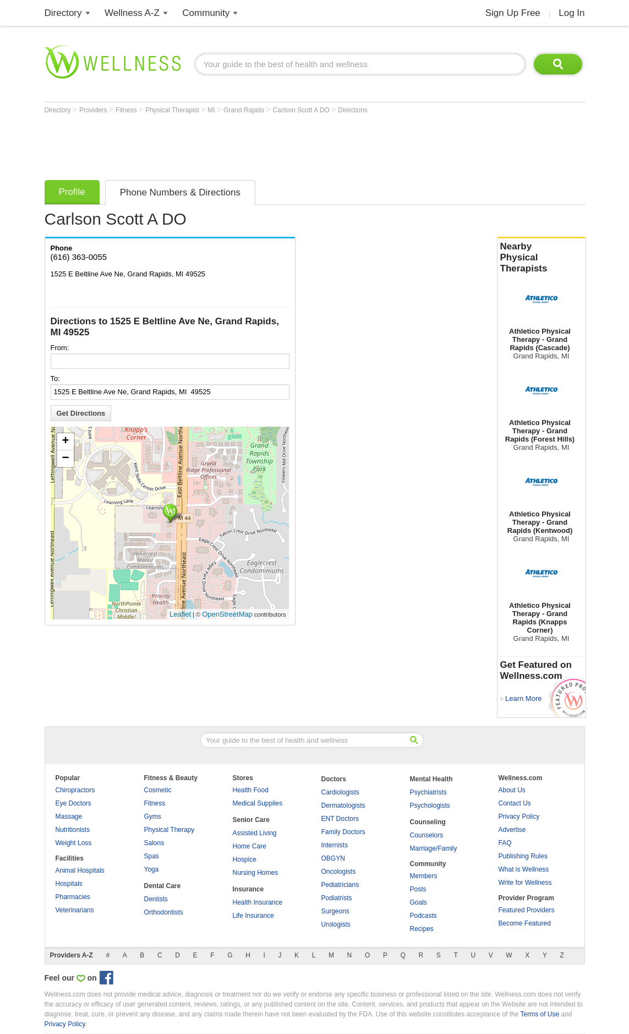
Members (423, 876)
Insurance (248, 889)
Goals (418, 902)
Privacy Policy (519, 816)
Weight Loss (74, 843)
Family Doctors (343, 832)
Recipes (422, 929)
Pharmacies (73, 897)
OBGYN (333, 858)
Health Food (251, 790)
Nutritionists (73, 830)
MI (212, 110)
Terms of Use (539, 1014)
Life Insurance (253, 915)
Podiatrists (336, 898)
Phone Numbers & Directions (180, 192)
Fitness (127, 110)
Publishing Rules (523, 856)
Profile (72, 192)
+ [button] (65, 441)
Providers (94, 110)
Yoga (151, 869)
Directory (63, 13)
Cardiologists (340, 792)
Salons (154, 843)
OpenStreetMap (227, 614)
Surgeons (335, 911)
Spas (151, 856)
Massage (69, 816)
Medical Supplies (258, 803)
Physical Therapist (173, 110)
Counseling (428, 822)
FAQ (505, 843)
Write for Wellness (525, 882)
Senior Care (251, 820)
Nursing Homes (255, 873)
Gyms (152, 816)
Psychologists (430, 805)
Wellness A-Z (132, 13)
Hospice (244, 859)
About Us (512, 790)
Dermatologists (343, 805)
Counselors (427, 835)
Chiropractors (75, 790)
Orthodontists (163, 912)
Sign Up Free (512, 13)
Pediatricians (340, 885)
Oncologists (338, 871)
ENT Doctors (340, 819)
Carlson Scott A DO (302, 110)
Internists (334, 845)
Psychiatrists (428, 792)
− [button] (65, 458)
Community (205, 13)
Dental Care (162, 886)
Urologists (336, 924)
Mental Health (431, 779)
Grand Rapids (244, 110)
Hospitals (69, 884)
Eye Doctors (73, 803)
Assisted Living (255, 833)
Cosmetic (158, 790)
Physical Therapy (169, 830)
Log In (571, 13)
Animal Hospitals (80, 870)
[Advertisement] (245, 144)
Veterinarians (75, 910)
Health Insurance (258, 902)
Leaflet (180, 614)
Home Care (249, 846)
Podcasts (423, 915)
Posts (418, 889)
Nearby (541, 257)
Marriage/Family (433, 848)
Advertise (512, 830)
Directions (352, 110)
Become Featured (525, 923)
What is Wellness (524, 869)
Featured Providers (527, 910)
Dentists (156, 899)
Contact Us (515, 803)
